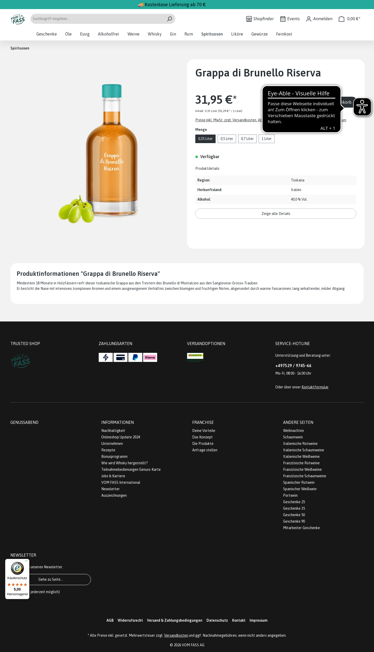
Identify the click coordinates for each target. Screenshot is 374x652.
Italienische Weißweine (301, 456)
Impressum (259, 620)
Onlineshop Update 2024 (120, 437)
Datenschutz (217, 620)
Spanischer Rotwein (299, 482)
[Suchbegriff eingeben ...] (97, 18)
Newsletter (110, 489)
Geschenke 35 (294, 508)
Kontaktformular (315, 387)
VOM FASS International (120, 482)
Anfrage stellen (204, 450)
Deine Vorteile (203, 431)
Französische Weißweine (302, 469)
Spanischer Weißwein (300, 489)
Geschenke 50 (294, 515)
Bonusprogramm (114, 456)
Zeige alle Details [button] (276, 214)
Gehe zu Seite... (50, 579)
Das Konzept (202, 437)
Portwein (290, 495)
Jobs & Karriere (113, 476)
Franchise (203, 422)
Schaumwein (293, 437)
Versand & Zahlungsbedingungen (174, 620)
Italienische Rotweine (300, 443)
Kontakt (238, 620)
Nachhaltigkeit (113, 431)
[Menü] (26, 562)
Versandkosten (176, 635)
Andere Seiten (298, 422)
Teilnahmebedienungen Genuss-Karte (131, 469)
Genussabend (24, 422)
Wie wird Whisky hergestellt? (124, 463)
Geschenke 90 (294, 521)
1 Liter (267, 139)
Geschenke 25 (294, 502)
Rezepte (108, 450)
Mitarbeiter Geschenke (301, 528)
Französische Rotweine (301, 463)
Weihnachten (293, 431)
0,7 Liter (247, 139)
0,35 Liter (205, 139)
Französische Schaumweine (304, 476)
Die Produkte (202, 443)
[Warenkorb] (350, 19)
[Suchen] (169, 18)
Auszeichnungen (114, 495)
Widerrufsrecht (130, 620)
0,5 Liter (227, 139)
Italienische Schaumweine (303, 450)
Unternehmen (112, 443)
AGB (109, 620)
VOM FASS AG (193, 645)
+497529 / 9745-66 (293, 365)
